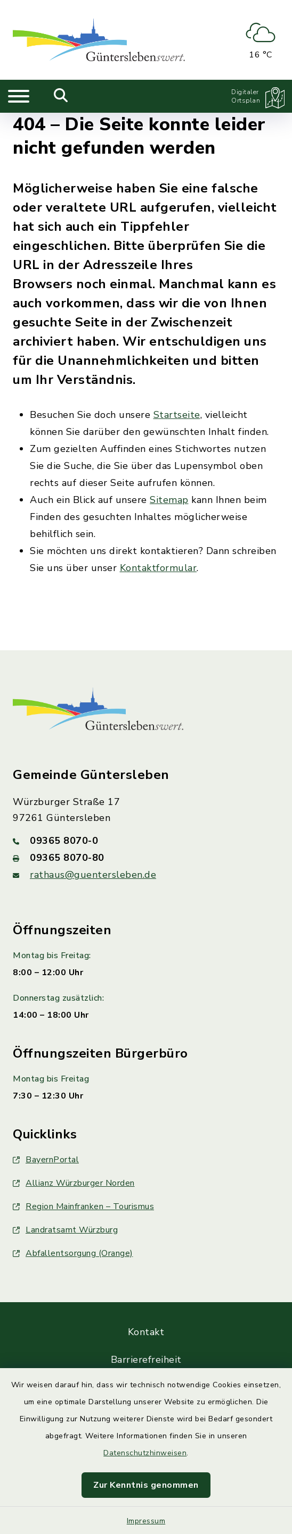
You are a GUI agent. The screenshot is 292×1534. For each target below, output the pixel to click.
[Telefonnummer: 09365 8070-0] (146, 840)
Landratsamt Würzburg (65, 1230)
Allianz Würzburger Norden (74, 1183)
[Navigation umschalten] (18, 96)
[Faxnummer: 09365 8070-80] (146, 857)
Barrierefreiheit (146, 1359)
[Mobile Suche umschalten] (61, 96)
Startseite (176, 414)
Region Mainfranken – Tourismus (83, 1206)
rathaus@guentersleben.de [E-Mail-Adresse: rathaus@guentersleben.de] (93, 874)
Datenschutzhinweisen (144, 1453)
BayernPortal (46, 1160)
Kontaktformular (158, 567)
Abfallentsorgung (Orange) (73, 1253)
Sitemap (169, 499)
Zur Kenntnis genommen (146, 1485)
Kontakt (146, 1332)
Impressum (146, 1521)
